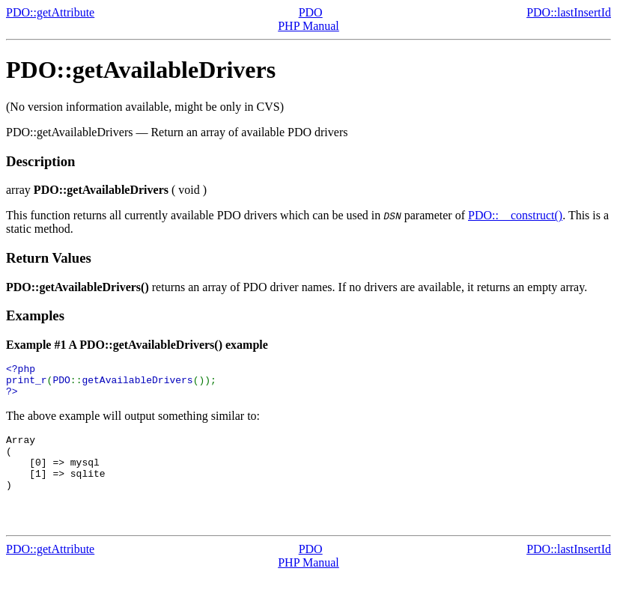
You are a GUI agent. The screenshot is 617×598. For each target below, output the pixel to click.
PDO (311, 12)
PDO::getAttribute (50, 12)
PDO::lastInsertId (568, 12)
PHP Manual (308, 25)
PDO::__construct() (515, 215)
